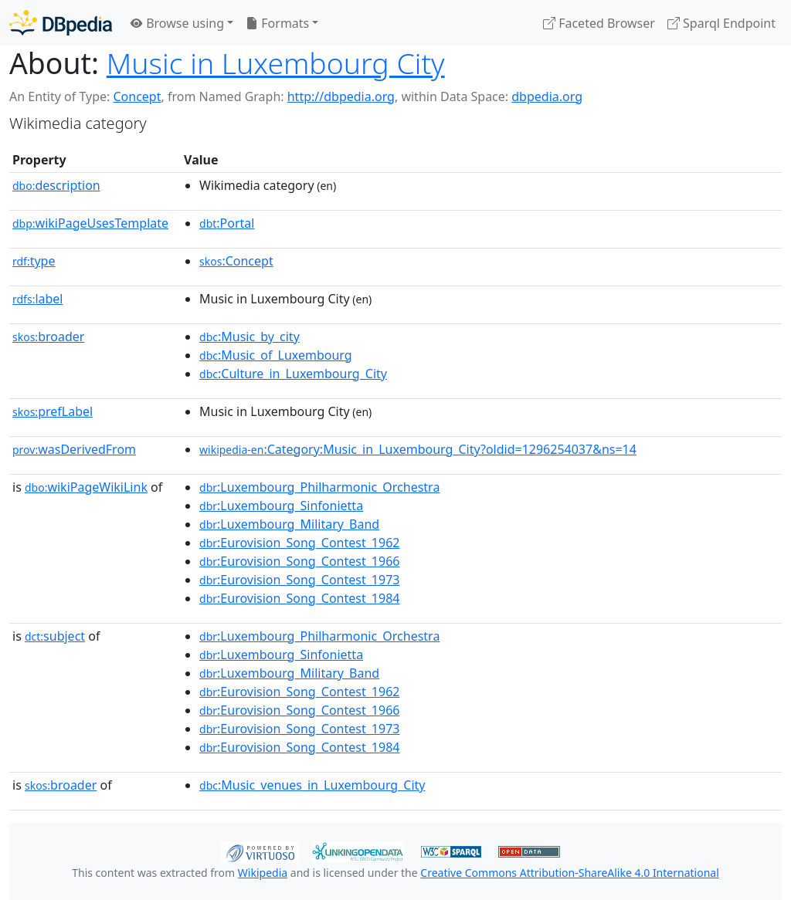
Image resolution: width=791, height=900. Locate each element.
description (56, 185)
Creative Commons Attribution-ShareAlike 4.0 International (569, 872)
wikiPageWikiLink (86, 487)
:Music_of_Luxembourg (275, 355)
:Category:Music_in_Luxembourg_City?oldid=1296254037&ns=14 (418, 449)
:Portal (226, 223)
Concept (137, 96)
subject (55, 636)
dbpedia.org (546, 96)
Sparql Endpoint (721, 23)
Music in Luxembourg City (276, 63)
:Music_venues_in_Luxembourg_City (312, 785)
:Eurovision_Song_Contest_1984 (299, 598)
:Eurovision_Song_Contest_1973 (299, 579)
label (37, 298)
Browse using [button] (177, 23)
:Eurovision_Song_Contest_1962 (299, 542)
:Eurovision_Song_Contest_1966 (299, 561)
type (34, 260)
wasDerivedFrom (74, 449)
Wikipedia (262, 872)
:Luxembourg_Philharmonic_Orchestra (319, 487)
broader (48, 336)
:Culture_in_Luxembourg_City (293, 373)
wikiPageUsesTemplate (90, 223)
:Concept (236, 260)
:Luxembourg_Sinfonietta (281, 505)
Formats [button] (277, 23)
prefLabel (52, 411)
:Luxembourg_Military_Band (289, 524)
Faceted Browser (599, 23)
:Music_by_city (249, 336)
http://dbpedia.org (341, 96)
